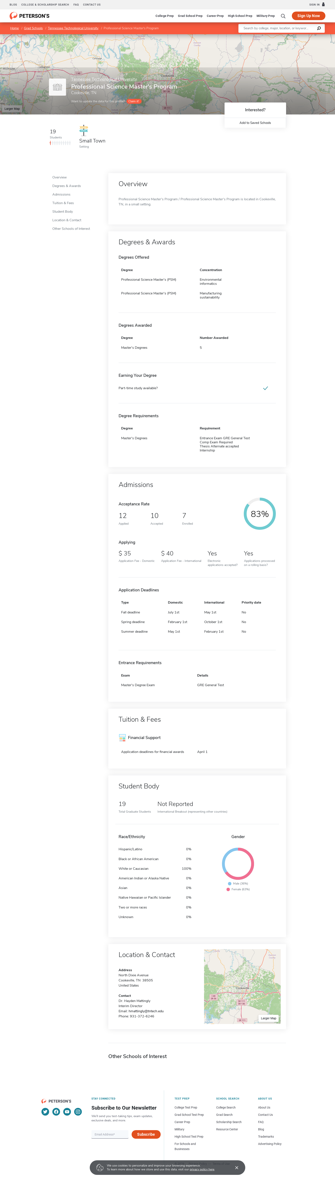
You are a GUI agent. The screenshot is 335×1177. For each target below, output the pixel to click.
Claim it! (133, 101)
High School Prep (240, 16)
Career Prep (215, 16)
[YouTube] (67, 1112)
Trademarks (266, 1136)
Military (179, 1129)
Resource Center (227, 1129)
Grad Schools (33, 28)
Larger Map (12, 108)
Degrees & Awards (66, 186)
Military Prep (266, 16)
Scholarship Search (229, 1122)
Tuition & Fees (63, 203)
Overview (59, 177)
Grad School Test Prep (189, 1114)
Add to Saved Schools (255, 123)
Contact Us (265, 1114)
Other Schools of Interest (71, 228)
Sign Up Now (308, 15)
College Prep (165, 16)
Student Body (62, 211)
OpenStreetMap (306, 36)
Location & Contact (66, 220)
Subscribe (146, 1134)
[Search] (283, 15)
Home (14, 28)
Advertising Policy (270, 1144)
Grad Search (224, 1114)
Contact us (92, 4)
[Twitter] (45, 1112)
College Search (226, 1107)
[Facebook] (56, 1112)
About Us (264, 1107)
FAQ (76, 4)
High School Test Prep (189, 1136)
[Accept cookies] (234, 1167)
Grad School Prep (190, 16)
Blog (13, 4)
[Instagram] (78, 1112)
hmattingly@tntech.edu (146, 1011)
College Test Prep (186, 1107)
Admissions (61, 194)
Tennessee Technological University (73, 28)
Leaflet (283, 36)
